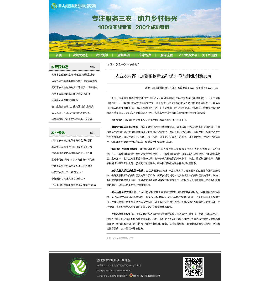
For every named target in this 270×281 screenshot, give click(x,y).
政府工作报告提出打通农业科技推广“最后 (73, 185)
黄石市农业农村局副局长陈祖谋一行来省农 (74, 87)
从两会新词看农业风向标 (64, 100)
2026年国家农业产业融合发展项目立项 (71, 147)
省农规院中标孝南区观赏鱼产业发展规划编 (74, 81)
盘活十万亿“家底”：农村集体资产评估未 (73, 159)
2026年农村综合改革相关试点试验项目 (71, 140)
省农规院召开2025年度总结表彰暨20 (70, 113)
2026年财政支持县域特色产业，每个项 (71, 153)
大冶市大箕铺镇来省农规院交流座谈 (70, 94)
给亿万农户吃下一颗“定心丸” (66, 172)
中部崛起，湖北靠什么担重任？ (68, 178)
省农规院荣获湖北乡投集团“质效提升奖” (73, 106)
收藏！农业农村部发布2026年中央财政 (71, 166)
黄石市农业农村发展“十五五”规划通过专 (73, 74)
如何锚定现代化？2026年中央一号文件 (71, 119)
